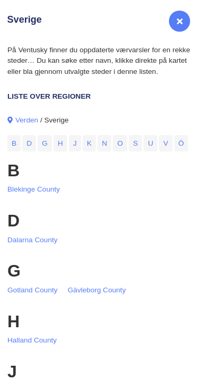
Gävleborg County (97, 290)
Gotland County (32, 290)
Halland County (32, 340)
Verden (26, 120)
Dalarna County (32, 240)
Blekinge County (33, 189)
